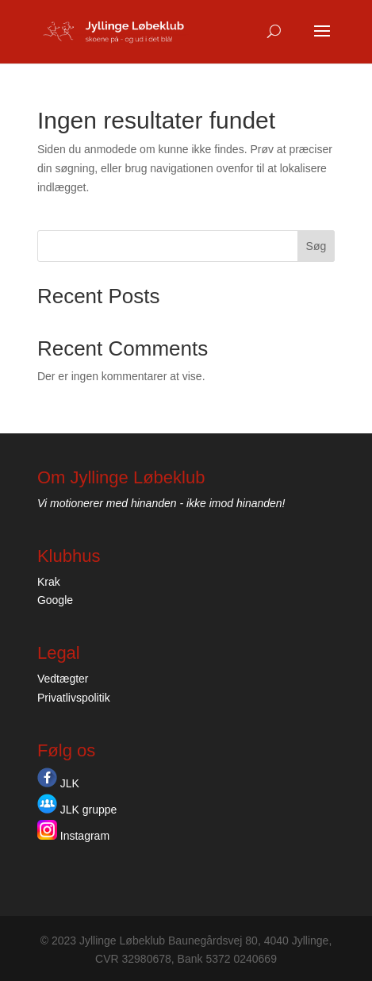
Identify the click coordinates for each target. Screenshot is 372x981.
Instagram (73, 835)
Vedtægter (63, 678)
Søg (316, 246)
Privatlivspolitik (73, 697)
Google (55, 600)
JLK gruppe (77, 809)
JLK (58, 783)
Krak (48, 581)
